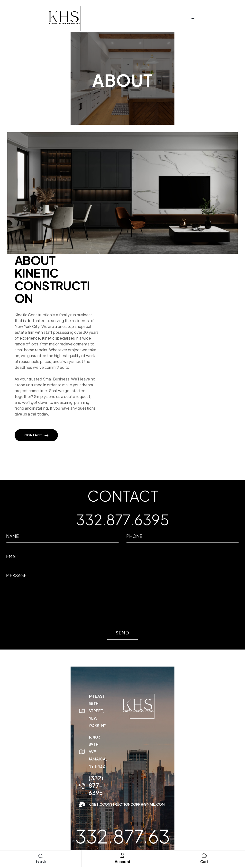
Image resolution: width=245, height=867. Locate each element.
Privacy (199, 835)
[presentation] (43, 616)
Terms (214, 835)
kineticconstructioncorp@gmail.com (55, 758)
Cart (204, 862)
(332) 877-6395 (39, 746)
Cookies (230, 835)
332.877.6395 (122, 525)
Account (122, 862)
